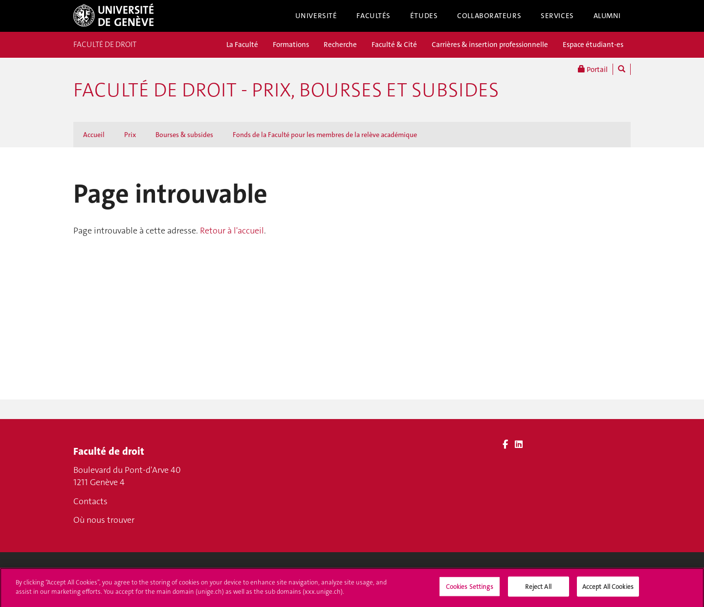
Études (424, 16)
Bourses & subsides (184, 134)
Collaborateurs (489, 16)
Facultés (373, 16)
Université (316, 16)
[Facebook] (505, 444)
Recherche (340, 44)
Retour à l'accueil (232, 230)
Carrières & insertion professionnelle (490, 44)
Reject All (538, 590)
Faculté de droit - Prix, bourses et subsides (286, 90)
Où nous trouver (103, 520)
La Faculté (242, 44)
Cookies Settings (469, 590)
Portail (593, 69)
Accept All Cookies (608, 590)
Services (557, 16)
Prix (130, 134)
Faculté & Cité (394, 44)
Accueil (94, 134)
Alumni (607, 16)
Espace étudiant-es (593, 44)
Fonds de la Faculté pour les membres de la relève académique (325, 134)
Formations (291, 44)
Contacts (90, 501)
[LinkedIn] (519, 444)
